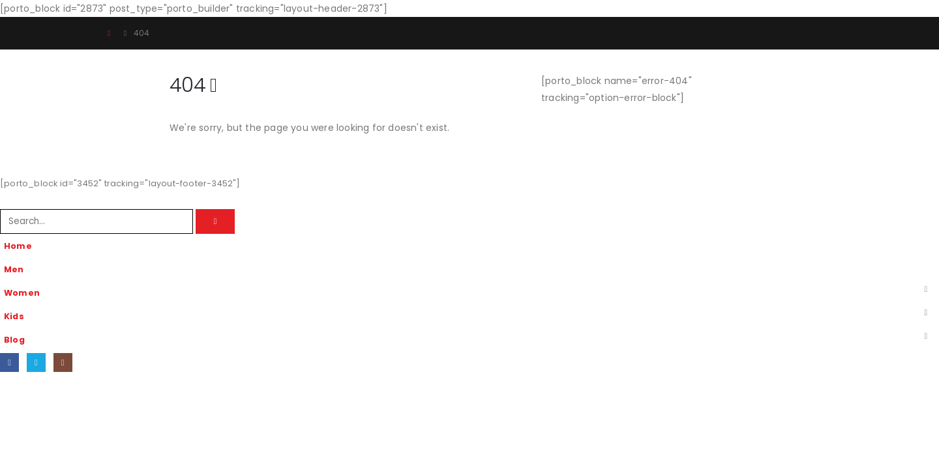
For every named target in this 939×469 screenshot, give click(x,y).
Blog (14, 339)
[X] (36, 362)
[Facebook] (9, 362)
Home (18, 245)
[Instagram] (62, 362)
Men (14, 269)
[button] (8, 200)
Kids (14, 316)
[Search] (215, 221)
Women (22, 292)
